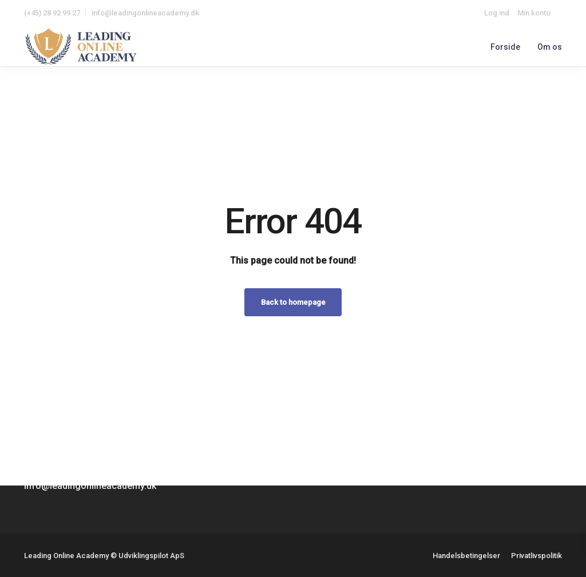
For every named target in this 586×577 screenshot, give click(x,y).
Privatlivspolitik (536, 555)
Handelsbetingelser (466, 555)
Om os (549, 46)
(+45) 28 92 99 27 (52, 13)
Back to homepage (293, 302)
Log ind (496, 13)
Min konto (534, 13)
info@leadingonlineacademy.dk (145, 13)
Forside (505, 46)
